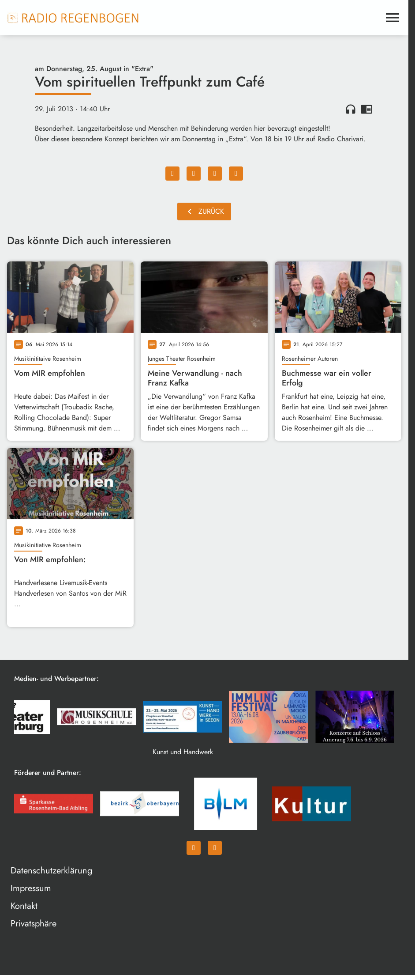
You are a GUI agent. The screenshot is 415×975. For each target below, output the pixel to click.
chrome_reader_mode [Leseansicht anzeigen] (366, 109)
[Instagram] (215, 848)
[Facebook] (194, 848)
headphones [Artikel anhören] (350, 109)
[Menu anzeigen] (392, 17)
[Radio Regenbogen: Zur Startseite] (73, 17)
